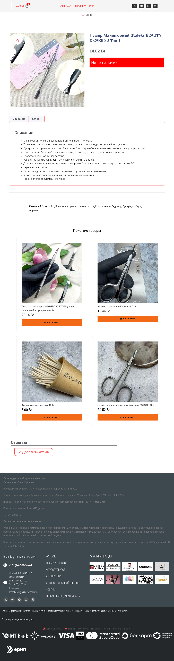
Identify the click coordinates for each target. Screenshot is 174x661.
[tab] (19, 119)
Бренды (59, 206)
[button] (92, 579)
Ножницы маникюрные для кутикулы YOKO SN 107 (126, 405)
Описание (18, 119)
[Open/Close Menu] (87, 15)
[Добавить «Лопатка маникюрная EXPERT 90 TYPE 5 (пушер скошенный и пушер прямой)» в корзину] (52, 322)
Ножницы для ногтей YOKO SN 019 (117, 306)
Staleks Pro (48, 206)
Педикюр (116, 206)
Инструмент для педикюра (79, 206)
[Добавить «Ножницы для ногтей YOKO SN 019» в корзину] (128, 319)
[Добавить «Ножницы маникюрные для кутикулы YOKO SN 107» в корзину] (128, 417)
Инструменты (103, 206)
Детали (36, 119)
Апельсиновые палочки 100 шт (39, 405)
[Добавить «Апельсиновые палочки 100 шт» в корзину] (52, 417)
